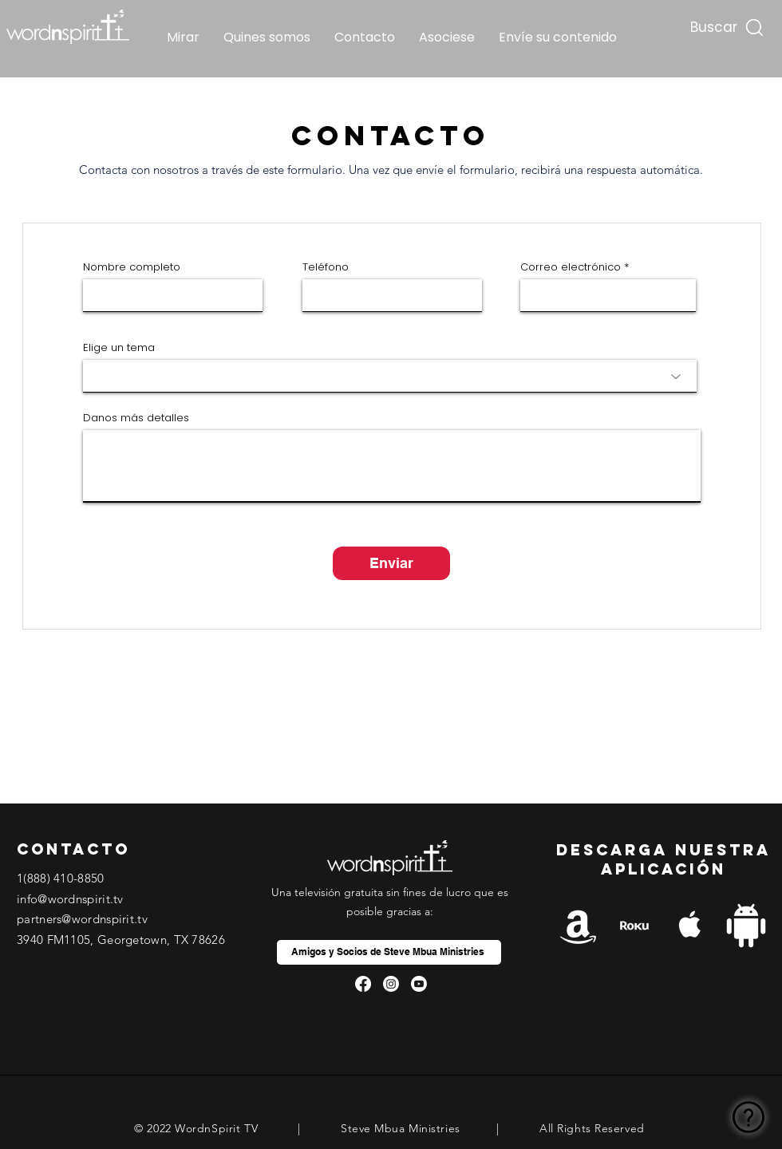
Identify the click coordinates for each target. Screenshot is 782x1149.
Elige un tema (119, 347)
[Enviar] (391, 563)
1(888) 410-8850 (61, 878)
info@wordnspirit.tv (70, 898)
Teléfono (325, 267)
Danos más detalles (136, 418)
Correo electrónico (570, 267)
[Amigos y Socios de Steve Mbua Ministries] (389, 952)
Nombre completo (131, 267)
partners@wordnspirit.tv (82, 918)
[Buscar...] (711, 23)
